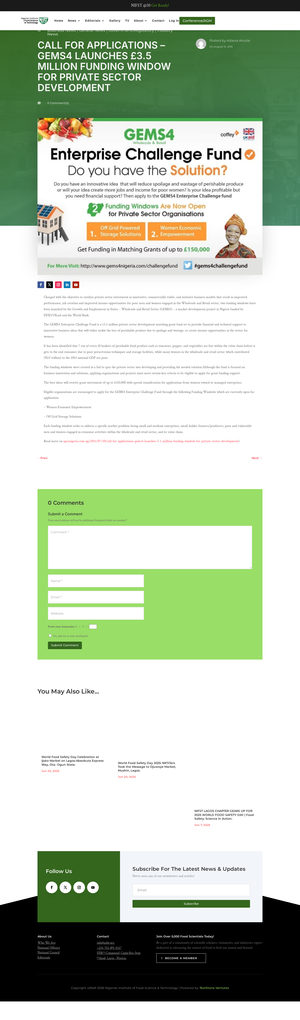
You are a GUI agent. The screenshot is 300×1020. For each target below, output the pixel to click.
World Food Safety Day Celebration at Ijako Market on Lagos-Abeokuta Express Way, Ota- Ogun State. (72, 779)
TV (127, 20)
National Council (49, 971)
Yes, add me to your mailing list (68, 654)
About (138, 20)
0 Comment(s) (58, 121)
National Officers (49, 966)
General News (92, 49)
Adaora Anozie (238, 59)
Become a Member (181, 976)
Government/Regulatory (131, 49)
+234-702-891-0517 (109, 967)
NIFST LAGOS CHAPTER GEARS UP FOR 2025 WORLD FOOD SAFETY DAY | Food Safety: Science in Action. (224, 833)
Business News (61, 49)
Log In (174, 20)
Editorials (93, 20)
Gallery (114, 20)
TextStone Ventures (214, 1006)
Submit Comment (65, 664)
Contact (158, 20)
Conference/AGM (197, 21)
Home (58, 20)
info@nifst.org (105, 961)
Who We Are (47, 961)
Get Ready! (160, 5)
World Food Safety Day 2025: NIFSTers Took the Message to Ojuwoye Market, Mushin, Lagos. (147, 785)
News (72, 20)
